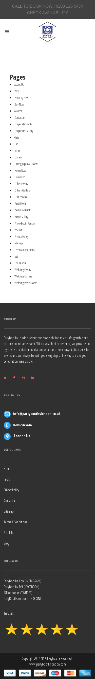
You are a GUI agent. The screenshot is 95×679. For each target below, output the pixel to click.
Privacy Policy (21, 236)
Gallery (18, 157)
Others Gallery (22, 190)
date (16, 137)
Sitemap (9, 511)
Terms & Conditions (24, 249)
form (17, 150)
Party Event (20, 203)
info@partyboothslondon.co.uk (37, 413)
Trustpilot (9, 613)
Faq (16, 144)
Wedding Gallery (23, 276)
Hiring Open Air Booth (26, 163)
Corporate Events (23, 124)
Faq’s (7, 479)
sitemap (18, 243)
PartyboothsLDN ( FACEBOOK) (21, 586)
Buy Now (19, 104)
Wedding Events (22, 269)
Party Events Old (22, 210)
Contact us (19, 117)
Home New (20, 170)
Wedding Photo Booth (25, 283)
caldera (18, 111)
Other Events (21, 183)
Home (7, 468)
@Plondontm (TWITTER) (18, 592)
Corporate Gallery (23, 130)
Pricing (18, 230)
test (16, 256)
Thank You (20, 263)
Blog (16, 91)
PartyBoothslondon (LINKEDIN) (22, 598)
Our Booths (20, 197)
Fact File (8, 532)
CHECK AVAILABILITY (47, 13)
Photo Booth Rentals (24, 223)
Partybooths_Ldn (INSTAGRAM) (22, 581)
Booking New (21, 97)
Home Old (19, 177)
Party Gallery (21, 216)
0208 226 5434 (69, 6)
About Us (19, 84)
